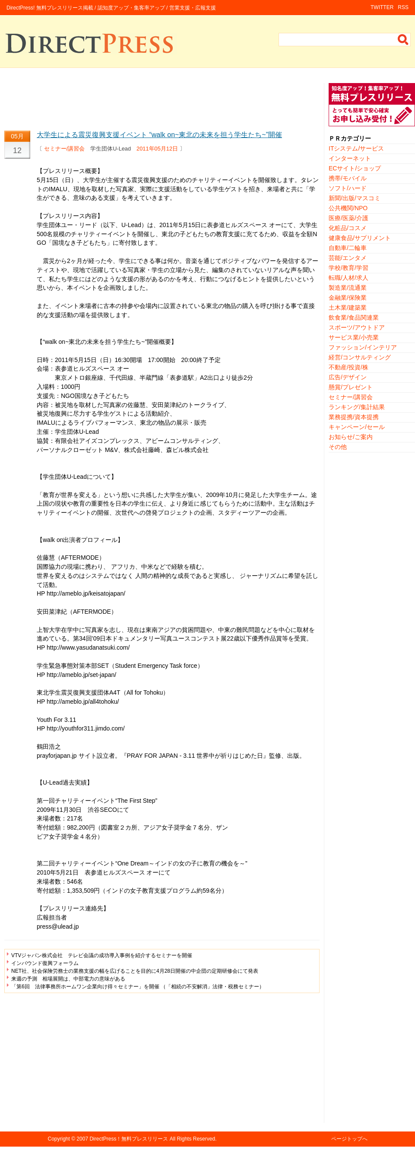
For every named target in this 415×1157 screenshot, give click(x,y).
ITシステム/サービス (356, 148)
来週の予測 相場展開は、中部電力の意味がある (68, 979)
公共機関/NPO (348, 208)
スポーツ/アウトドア (357, 327)
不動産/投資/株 (348, 367)
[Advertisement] (162, 102)
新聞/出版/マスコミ (354, 198)
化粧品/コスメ (348, 227)
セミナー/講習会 (64, 148)
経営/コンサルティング (360, 357)
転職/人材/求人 (348, 277)
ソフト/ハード (348, 188)
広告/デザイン (348, 377)
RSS (403, 7)
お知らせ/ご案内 (351, 436)
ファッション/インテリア (363, 347)
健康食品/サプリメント (360, 237)
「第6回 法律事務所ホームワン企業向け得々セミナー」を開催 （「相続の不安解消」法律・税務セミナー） (137, 987)
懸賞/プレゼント (351, 387)
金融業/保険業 (348, 297)
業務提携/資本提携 (354, 416)
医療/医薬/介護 (348, 218)
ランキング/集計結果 (357, 407)
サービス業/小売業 (354, 337)
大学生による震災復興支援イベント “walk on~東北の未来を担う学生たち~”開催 (159, 134)
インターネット (350, 158)
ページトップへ (349, 1139)
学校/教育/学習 (348, 267)
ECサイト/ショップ (355, 168)
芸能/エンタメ (348, 257)
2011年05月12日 (157, 148)
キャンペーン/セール (357, 426)
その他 (338, 446)
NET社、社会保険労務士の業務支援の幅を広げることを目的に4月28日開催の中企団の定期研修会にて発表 (134, 971)
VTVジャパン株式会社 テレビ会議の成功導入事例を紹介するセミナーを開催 (101, 955)
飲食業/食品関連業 (354, 317)
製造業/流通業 (348, 287)
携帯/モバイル (348, 178)
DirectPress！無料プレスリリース (128, 1139)
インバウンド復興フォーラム (45, 963)
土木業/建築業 (348, 307)
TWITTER (382, 7)
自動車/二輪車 (348, 247)
